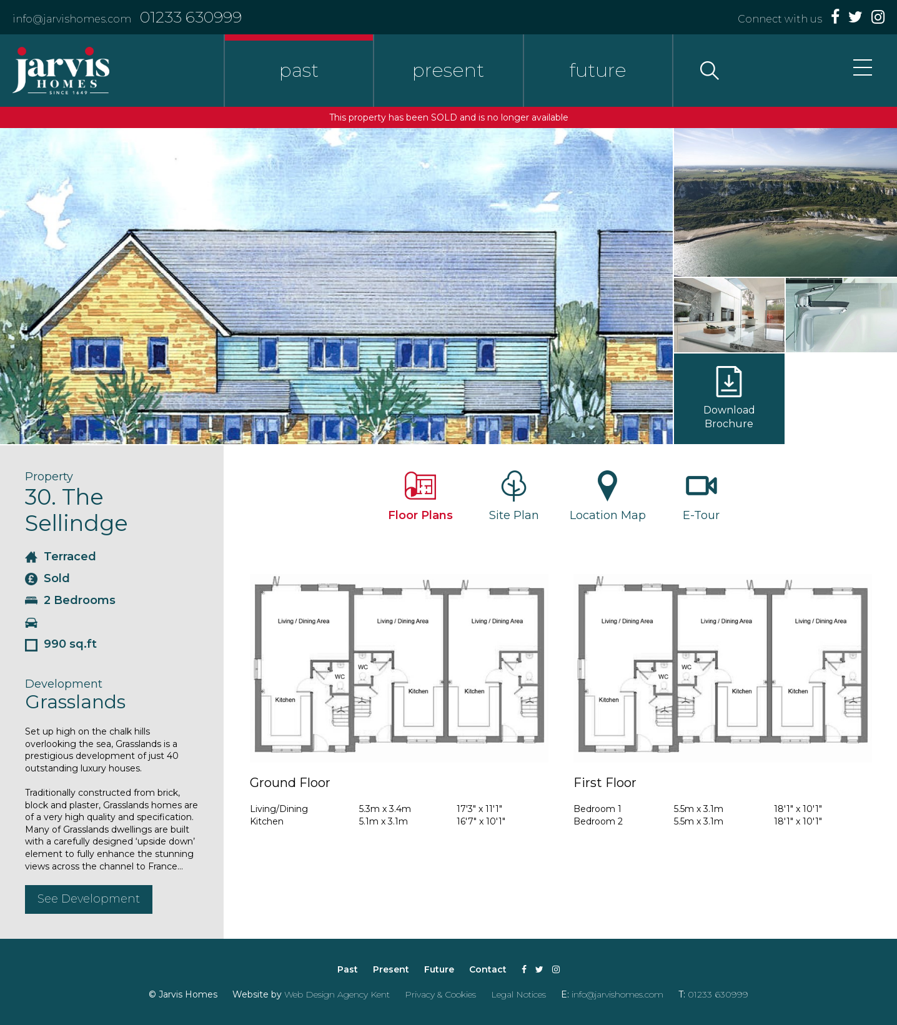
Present (391, 969)
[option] (336, 286)
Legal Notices (518, 994)
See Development (88, 899)
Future (439, 969)
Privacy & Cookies (440, 994)
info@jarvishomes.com (71, 19)
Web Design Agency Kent (337, 994)
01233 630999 (191, 16)
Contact (488, 969)
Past (347, 969)
